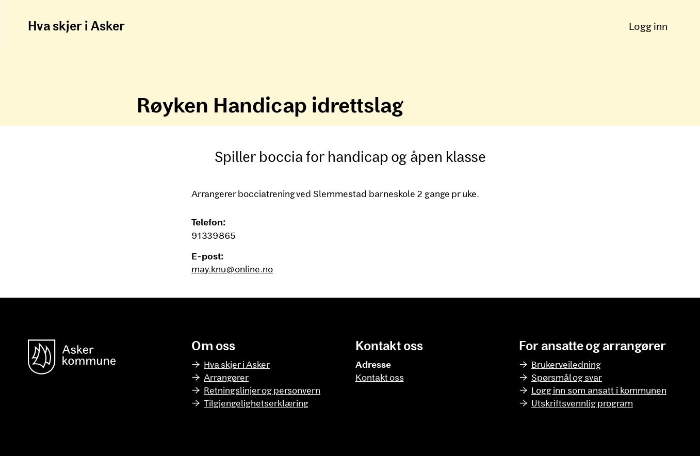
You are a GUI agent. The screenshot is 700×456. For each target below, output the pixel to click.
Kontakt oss (379, 377)
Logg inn (648, 26)
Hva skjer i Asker (76, 25)
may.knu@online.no (232, 268)
